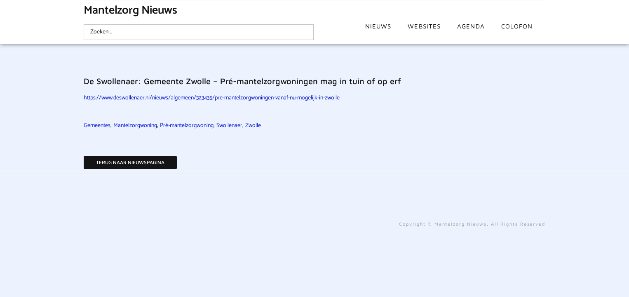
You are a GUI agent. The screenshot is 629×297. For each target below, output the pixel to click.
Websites (424, 26)
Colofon (517, 26)
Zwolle (253, 125)
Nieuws (378, 26)
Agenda (471, 26)
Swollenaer (229, 125)
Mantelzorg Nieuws (130, 10)
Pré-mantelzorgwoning (187, 125)
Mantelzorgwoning (135, 125)
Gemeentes (97, 125)
